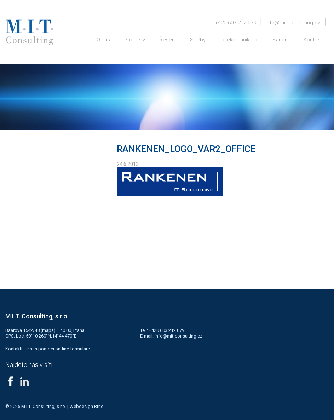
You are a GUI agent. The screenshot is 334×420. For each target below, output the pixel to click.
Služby (198, 39)
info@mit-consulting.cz (293, 22)
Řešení (167, 39)
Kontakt (313, 39)
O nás (103, 39)
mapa (48, 330)
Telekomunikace (239, 39)
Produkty (134, 39)
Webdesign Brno (86, 406)
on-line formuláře (72, 348)
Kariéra (281, 39)
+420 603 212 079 (235, 22)
